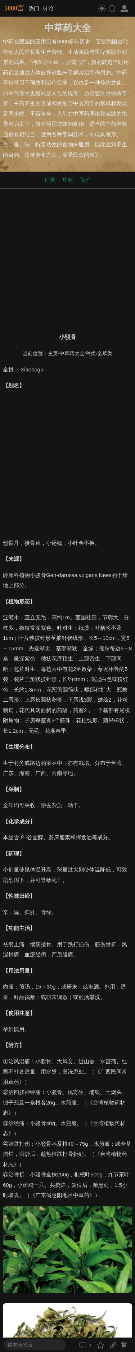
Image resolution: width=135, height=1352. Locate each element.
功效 (67, 180)
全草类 (104, 353)
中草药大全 (72, 353)
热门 (33, 8)
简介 (85, 180)
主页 (53, 353)
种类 (49, 180)
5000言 (14, 8)
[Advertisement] (67, 259)
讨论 (48, 8)
